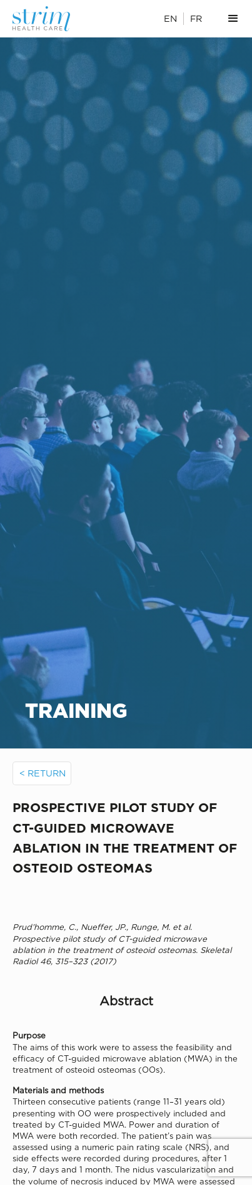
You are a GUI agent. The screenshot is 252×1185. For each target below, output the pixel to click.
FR (196, 18)
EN (170, 18)
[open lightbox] (126, 897)
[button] (233, 18)
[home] (48, 18)
